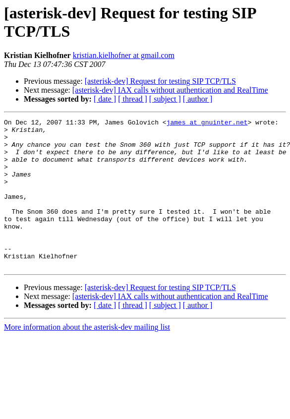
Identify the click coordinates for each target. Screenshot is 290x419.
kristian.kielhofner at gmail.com (123, 55)
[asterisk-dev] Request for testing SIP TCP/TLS (160, 81)
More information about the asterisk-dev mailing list (87, 357)
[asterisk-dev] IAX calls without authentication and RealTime (170, 90)
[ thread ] (132, 99)
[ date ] (105, 99)
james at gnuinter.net (207, 123)
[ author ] (198, 99)
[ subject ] (165, 99)
